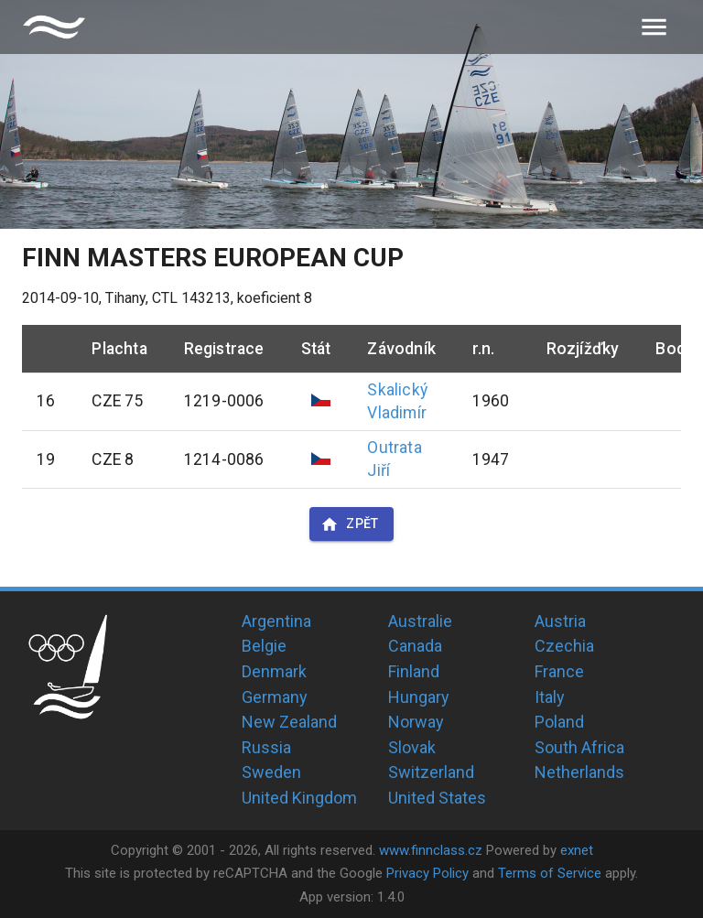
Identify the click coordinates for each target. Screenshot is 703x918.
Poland (559, 721)
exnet (576, 850)
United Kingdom (299, 797)
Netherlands (579, 772)
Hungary (418, 697)
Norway (416, 721)
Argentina (276, 621)
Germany (275, 697)
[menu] (654, 27)
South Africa (579, 747)
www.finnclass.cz (430, 850)
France (559, 671)
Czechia (564, 645)
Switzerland (431, 772)
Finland (413, 671)
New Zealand (289, 721)
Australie (420, 621)
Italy (550, 697)
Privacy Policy (427, 873)
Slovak (412, 747)
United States (437, 797)
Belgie (264, 645)
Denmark (274, 671)
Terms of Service (549, 873)
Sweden (271, 772)
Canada (415, 645)
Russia (266, 747)
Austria (560, 621)
